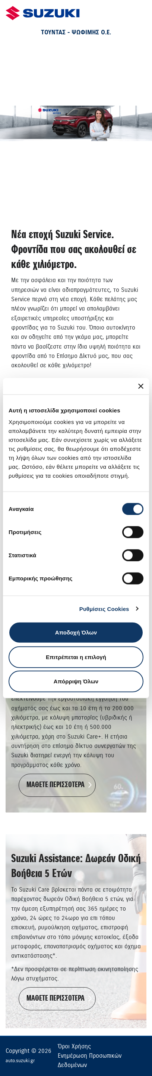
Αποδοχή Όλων (76, 632)
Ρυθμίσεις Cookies (104, 608)
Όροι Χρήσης (74, 1046)
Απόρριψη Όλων (76, 681)
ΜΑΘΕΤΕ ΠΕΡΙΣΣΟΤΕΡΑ (55, 785)
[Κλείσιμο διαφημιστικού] (140, 386)
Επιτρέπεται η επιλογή (76, 657)
